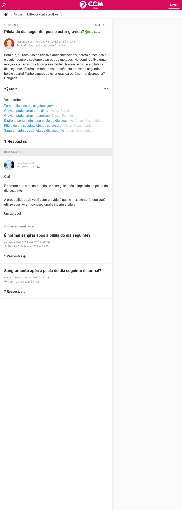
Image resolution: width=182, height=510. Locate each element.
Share (13, 89)
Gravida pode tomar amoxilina (26, 111)
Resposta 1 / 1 (14, 151)
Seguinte (98, 24)
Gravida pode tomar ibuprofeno (27, 116)
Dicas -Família (61, 111)
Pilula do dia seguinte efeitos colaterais (32, 126)
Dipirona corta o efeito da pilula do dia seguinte (38, 121)
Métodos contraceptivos (42, 14)
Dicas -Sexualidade (89, 121)
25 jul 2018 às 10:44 (53, 45)
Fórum (17, 14)
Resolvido (94, 32)
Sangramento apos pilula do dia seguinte (34, 131)
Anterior (13, 24)
